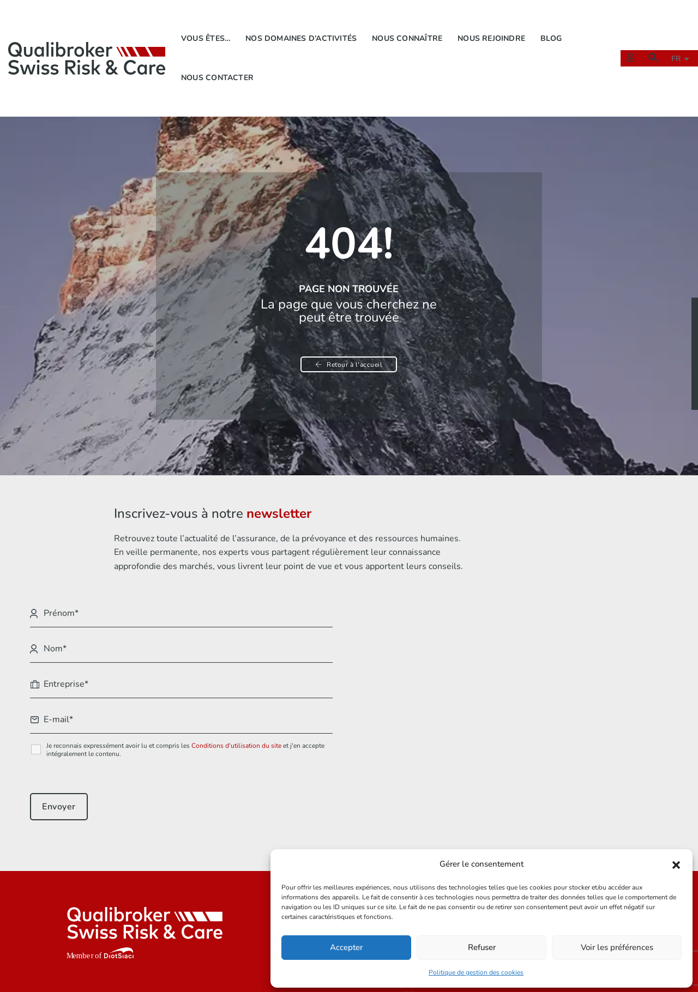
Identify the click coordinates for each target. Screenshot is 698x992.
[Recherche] (647, 44)
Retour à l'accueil (349, 348)
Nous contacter (219, 64)
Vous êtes (338, 837)
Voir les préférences (617, 946)
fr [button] (672, 45)
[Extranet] (625, 44)
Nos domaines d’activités (303, 25)
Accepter (346, 946)
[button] (676, 863)
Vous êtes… (207, 25)
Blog (553, 25)
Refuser (482, 946)
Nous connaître (410, 25)
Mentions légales (517, 837)
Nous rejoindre (494, 25)
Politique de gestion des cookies (476, 970)
